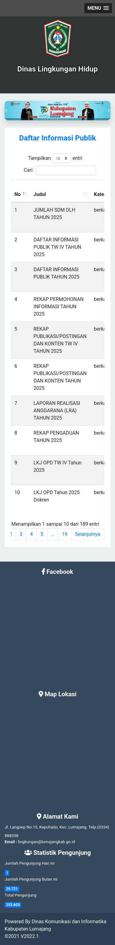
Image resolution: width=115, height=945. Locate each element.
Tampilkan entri (55, 158)
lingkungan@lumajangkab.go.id (46, 841)
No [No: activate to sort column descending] (17, 194)
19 (64, 534)
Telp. (92, 827)
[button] (98, 8)
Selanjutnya (87, 534)
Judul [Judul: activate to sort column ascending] (39, 194)
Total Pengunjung (20, 895)
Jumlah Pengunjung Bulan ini (31, 879)
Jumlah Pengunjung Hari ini (30, 863)
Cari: (60, 170)
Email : (11, 841)
